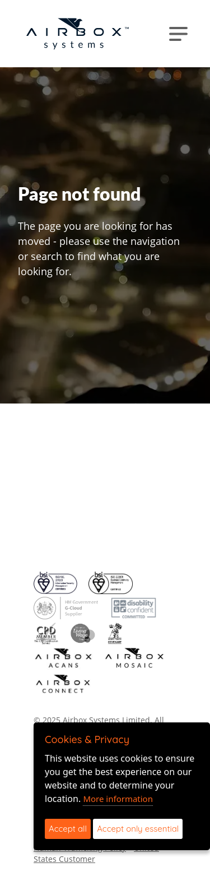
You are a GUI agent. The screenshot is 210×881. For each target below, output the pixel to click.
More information (118, 798)
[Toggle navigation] (178, 34)
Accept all (68, 828)
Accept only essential (138, 828)
